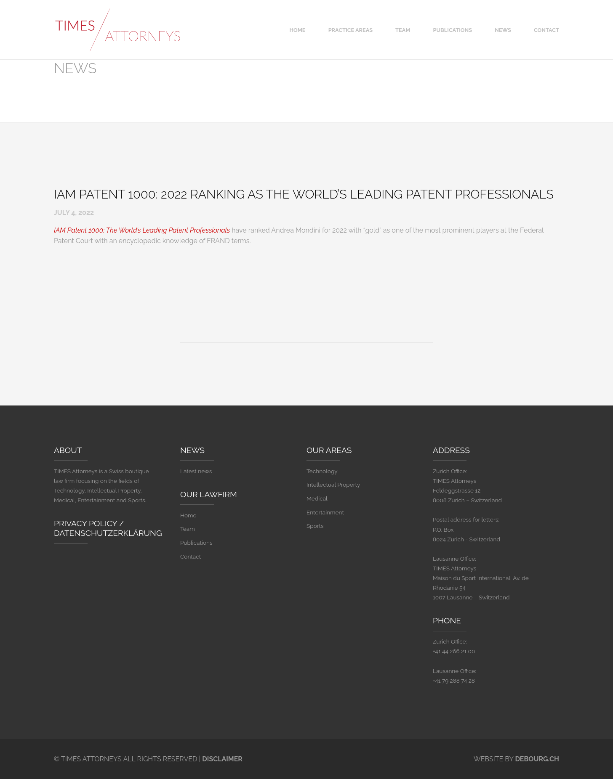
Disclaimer (222, 759)
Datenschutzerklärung (108, 533)
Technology (322, 471)
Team (402, 30)
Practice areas (350, 30)
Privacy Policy (85, 523)
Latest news (196, 471)
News (503, 30)
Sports (315, 525)
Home (298, 30)
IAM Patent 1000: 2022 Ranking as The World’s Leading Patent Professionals (304, 194)
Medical (317, 498)
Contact (546, 30)
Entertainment (325, 512)
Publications (452, 30)
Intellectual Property (333, 484)
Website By (516, 759)
